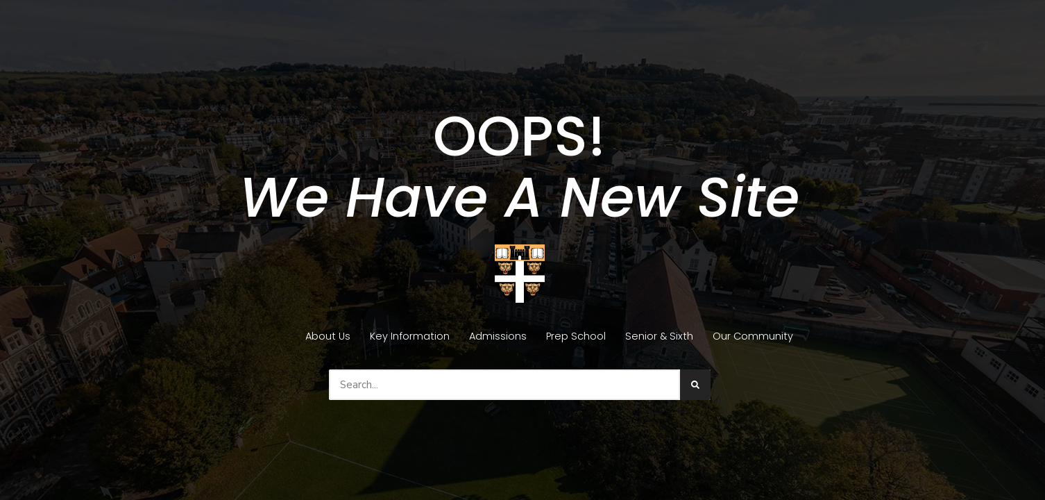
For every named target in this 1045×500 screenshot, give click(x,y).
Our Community (753, 336)
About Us (327, 336)
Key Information (410, 336)
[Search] (695, 384)
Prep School (576, 336)
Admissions (498, 336)
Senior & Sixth (659, 336)
